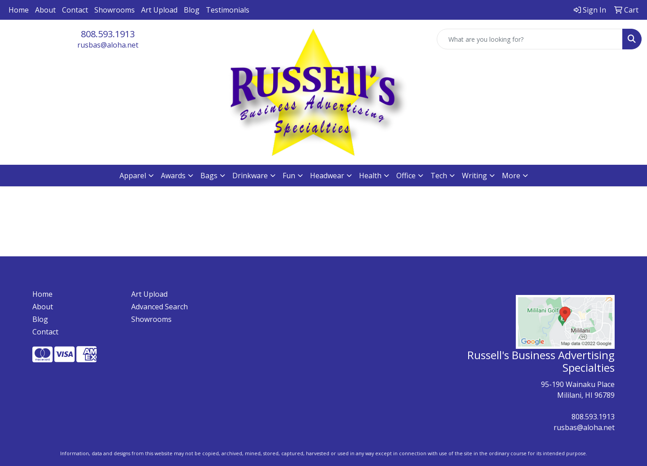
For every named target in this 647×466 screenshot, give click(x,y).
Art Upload (159, 10)
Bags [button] (208, 175)
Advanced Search (159, 307)
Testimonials (227, 10)
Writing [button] (474, 175)
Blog (191, 10)
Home (19, 10)
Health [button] (370, 175)
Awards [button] (173, 175)
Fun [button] (289, 175)
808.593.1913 (108, 34)
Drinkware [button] (250, 175)
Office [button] (406, 175)
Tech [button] (438, 175)
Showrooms (114, 10)
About (45, 10)
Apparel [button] (133, 175)
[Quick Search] (530, 39)
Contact (75, 10)
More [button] (511, 175)
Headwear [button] (327, 175)
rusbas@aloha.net (107, 45)
